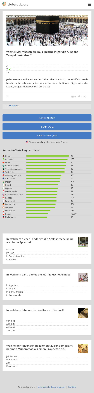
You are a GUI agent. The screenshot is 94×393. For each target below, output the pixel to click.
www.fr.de (13, 105)
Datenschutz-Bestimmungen (51, 386)
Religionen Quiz (47, 135)
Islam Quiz (47, 126)
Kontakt (72, 386)
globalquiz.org (18, 4)
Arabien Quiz (47, 117)
